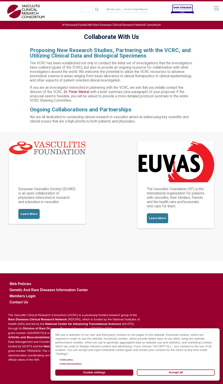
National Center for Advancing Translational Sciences (83, 324)
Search (97, 10)
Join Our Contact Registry (136, 9)
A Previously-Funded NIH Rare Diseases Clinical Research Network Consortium (111, 24)
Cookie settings (94, 372)
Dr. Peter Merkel (76, 92)
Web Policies (20, 284)
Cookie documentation (71, 364)
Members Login (23, 296)
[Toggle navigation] (216, 8)
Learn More (29, 214)
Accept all (176, 372)
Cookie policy (66, 360)
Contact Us (19, 302)
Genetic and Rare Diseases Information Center (49, 290)
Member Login (114, 9)
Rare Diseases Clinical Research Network (37, 319)
